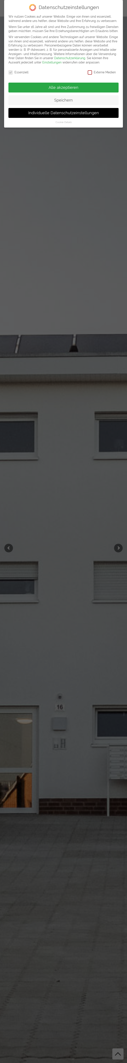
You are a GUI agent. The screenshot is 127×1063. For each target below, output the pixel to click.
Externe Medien (102, 71)
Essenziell (18, 71)
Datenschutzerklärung (69, 57)
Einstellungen (52, 61)
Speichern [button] (63, 99)
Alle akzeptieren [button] (63, 87)
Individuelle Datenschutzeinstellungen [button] (63, 112)
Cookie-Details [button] (64, 121)
